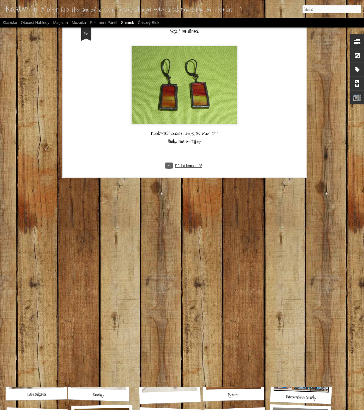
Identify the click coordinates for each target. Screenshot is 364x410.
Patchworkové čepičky (301, 397)
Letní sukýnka (36, 394)
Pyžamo (233, 395)
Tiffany (196, 94)
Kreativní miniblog (182, 85)
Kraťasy (98, 395)
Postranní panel (103, 22)
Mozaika (79, 22)
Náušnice (184, 94)
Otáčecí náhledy (35, 22)
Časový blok (148, 22)
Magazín (60, 22)
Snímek (127, 22)
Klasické (10, 22)
